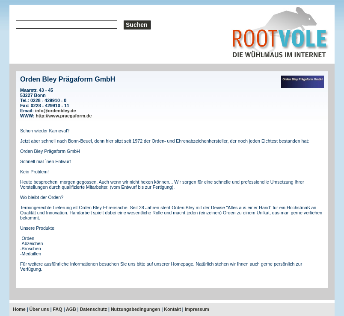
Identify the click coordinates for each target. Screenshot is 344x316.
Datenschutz (93, 309)
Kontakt (172, 309)
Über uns (39, 309)
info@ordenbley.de (55, 110)
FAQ (57, 309)
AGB (71, 309)
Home (19, 309)
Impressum (197, 309)
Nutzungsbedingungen (135, 309)
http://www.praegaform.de (64, 115)
